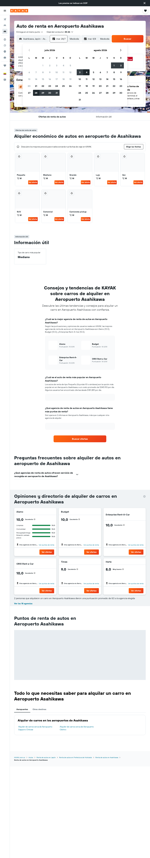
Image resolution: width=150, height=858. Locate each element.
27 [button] (29, 92)
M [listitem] (19, 178)
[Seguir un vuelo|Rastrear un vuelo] (5, 45)
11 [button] (63, 72)
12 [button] (70, 72)
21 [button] (36, 86)
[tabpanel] (80, 725)
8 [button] (43, 72)
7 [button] (36, 72)
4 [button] (63, 65)
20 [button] (29, 86)
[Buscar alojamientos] (5, 25)
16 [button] (50, 79)
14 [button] (36, 79)
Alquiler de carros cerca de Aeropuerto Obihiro (77, 728)
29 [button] (43, 92)
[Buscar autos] (5, 31)
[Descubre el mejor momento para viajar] (5, 51)
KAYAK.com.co (19, 757)
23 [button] (49, 86)
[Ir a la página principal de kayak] (19, 10)
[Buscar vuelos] (5, 19)
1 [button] (42, 65)
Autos (31, 757)
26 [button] (70, 86)
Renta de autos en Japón (46, 757)
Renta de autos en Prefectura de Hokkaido (75, 757)
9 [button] (49, 72)
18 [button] (63, 79)
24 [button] (56, 86)
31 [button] (57, 92)
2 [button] (49, 65)
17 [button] (57, 79)
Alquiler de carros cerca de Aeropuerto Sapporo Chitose (35, 728)
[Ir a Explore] (5, 39)
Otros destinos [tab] (39, 709)
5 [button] (70, 65)
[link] (80, 438)
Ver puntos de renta (46, 545)
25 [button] (63, 86)
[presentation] (144, 496)
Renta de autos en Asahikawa (106, 757)
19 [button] (70, 79)
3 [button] (56, 65)
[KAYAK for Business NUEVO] (5, 57)
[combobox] (29, 32)
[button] (145, 3)
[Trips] (5, 65)
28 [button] (36, 92)
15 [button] (43, 79)
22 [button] (43, 86)
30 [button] (49, 92)
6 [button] (29, 72)
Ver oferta (33, 182)
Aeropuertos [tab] (22, 709)
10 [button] (56, 72)
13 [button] (29, 79)
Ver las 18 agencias (23, 603)
